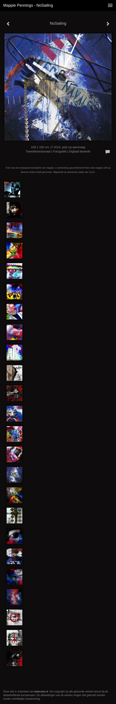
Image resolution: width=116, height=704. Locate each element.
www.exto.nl (41, 691)
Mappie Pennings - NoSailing (28, 5)
